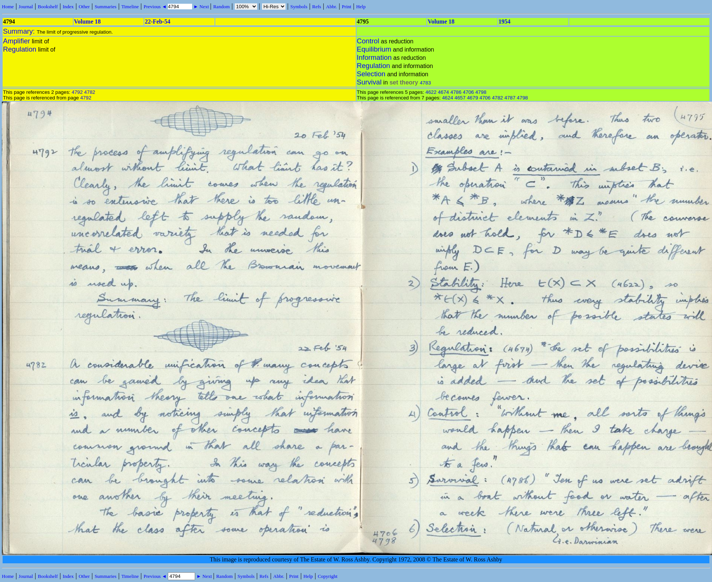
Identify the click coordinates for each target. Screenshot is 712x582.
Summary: (20, 31)
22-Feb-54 (157, 21)
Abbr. (331, 6)
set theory (403, 82)
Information (374, 57)
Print (346, 6)
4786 (456, 92)
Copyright (327, 576)
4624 (447, 98)
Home (8, 6)
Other (84, 6)
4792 (77, 92)
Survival (369, 82)
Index (68, 6)
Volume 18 (87, 21)
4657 (460, 98)
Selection (371, 74)
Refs (316, 6)
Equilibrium (374, 49)
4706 (468, 92)
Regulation (19, 49)
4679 (472, 98)
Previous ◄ (156, 6)
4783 (425, 83)
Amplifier (16, 41)
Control (368, 41)
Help (361, 6)
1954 (505, 21)
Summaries (106, 6)
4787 (509, 98)
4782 (89, 92)
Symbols (299, 6)
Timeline (130, 6)
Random (221, 6)
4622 (431, 92)
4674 (443, 92)
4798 (481, 92)
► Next (201, 6)
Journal (26, 6)
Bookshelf (48, 6)
